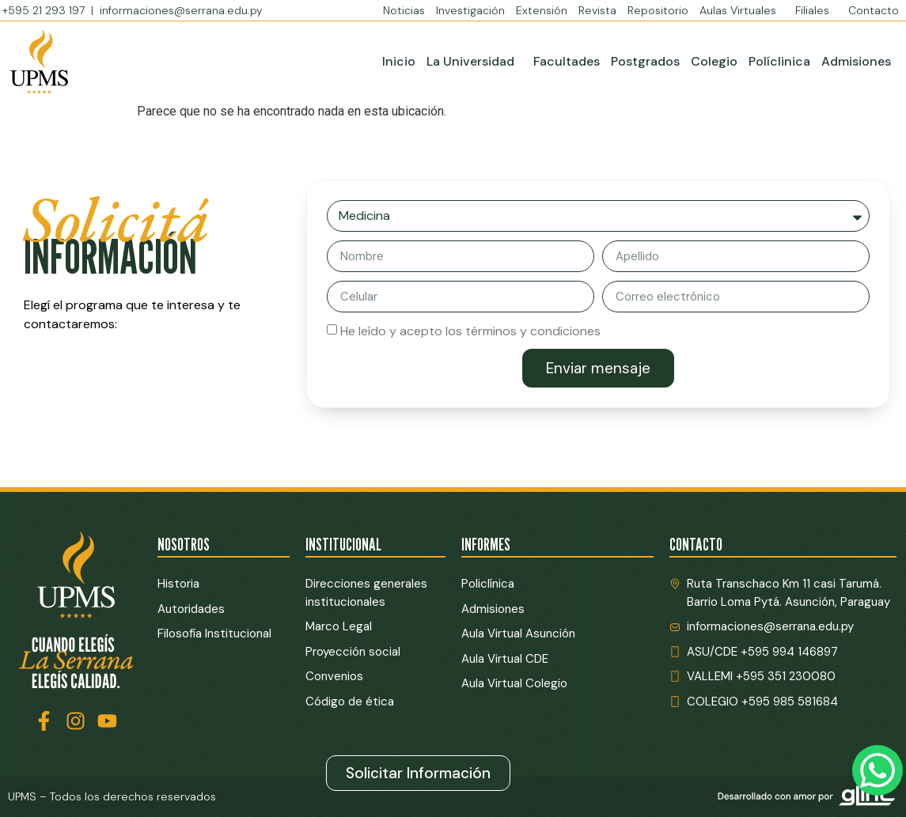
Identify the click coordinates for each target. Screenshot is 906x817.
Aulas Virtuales (741, 10)
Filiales (816, 10)
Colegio (714, 61)
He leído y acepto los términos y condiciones (470, 331)
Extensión (541, 10)
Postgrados (645, 61)
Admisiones (856, 61)
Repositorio (657, 10)
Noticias (404, 10)
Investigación (470, 10)
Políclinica (779, 61)
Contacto (873, 10)
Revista (597, 10)
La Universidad (474, 61)
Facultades (566, 61)
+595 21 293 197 (45, 10)
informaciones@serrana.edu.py (181, 10)
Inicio (398, 61)
